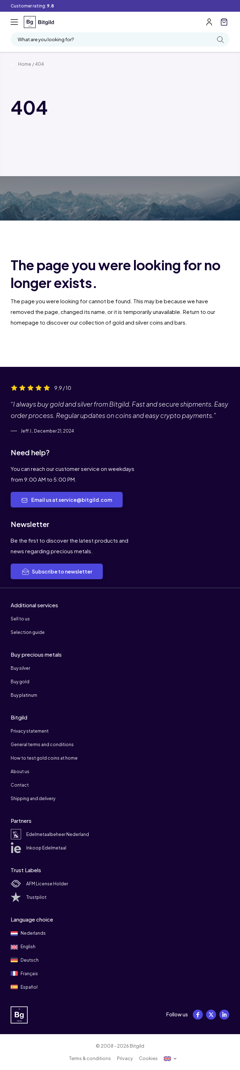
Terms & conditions (90, 1058)
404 (39, 64)
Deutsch (25, 959)
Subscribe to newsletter (56, 571)
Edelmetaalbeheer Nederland (50, 834)
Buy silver (20, 668)
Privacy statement (30, 731)
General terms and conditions (42, 744)
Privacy (125, 1058)
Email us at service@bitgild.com (66, 500)
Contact (20, 785)
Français (24, 973)
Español (24, 986)
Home (21, 64)
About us (20, 771)
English (23, 947)
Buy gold (20, 681)
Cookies (148, 1058)
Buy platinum (24, 695)
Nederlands (28, 933)
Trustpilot (28, 897)
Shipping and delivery (33, 798)
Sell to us (20, 618)
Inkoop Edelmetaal (38, 848)
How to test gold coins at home (44, 758)
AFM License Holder (39, 883)
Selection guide (28, 632)
